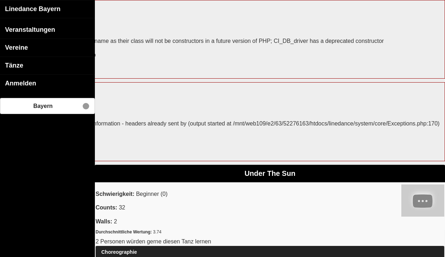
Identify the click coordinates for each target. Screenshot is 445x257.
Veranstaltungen (30, 29)
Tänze (14, 65)
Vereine (16, 47)
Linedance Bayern (33, 8)
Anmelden (20, 83)
